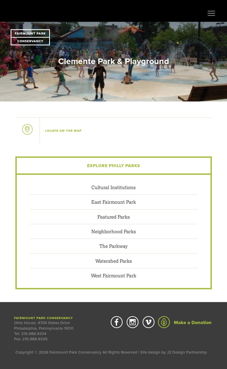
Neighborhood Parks (113, 231)
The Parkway (113, 246)
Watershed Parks (113, 261)
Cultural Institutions (113, 187)
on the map (63, 131)
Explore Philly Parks (113, 165)
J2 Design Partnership (187, 352)
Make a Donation (185, 322)
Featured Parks (113, 217)
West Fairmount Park (113, 275)
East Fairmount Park (113, 202)
